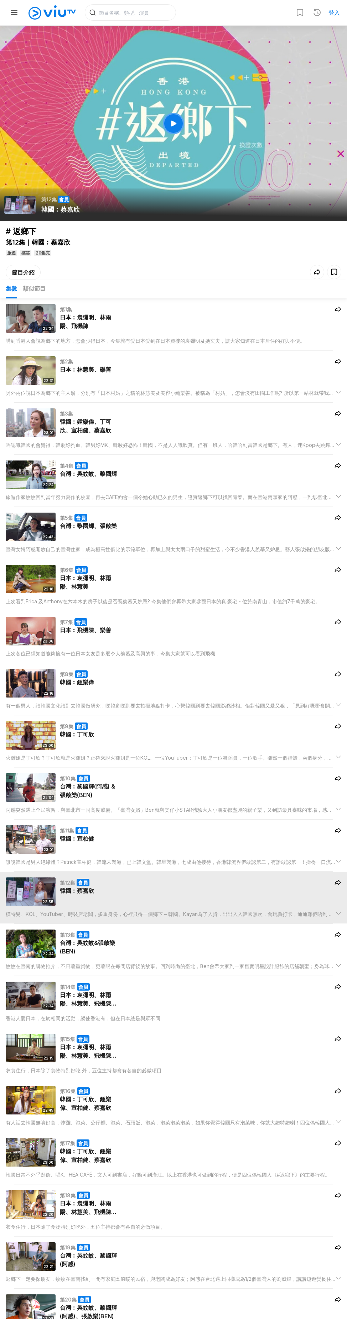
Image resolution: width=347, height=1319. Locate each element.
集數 (11, 289)
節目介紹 (23, 273)
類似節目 (34, 289)
